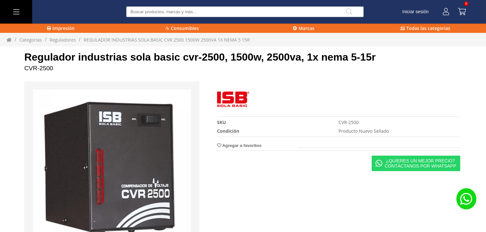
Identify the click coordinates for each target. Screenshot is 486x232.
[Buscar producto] (245, 11)
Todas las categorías (425, 28)
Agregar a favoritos (239, 145)
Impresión (61, 28)
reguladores (63, 40)
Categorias (30, 40)
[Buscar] (349, 11)
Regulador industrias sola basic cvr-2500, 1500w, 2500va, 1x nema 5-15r (200, 57)
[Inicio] (9, 39)
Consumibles (182, 28)
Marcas (303, 28)
